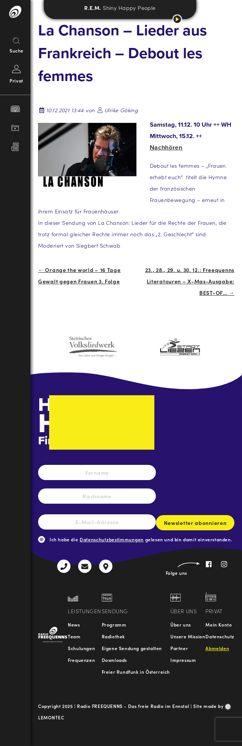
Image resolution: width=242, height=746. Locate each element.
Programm (114, 624)
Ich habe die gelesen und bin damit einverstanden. (141, 539)
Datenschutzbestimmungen (112, 539)
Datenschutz (219, 636)
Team (74, 636)
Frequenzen (81, 660)
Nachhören (166, 147)
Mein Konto (218, 624)
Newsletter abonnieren (195, 524)
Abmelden (217, 648)
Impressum (183, 660)
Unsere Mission (187, 636)
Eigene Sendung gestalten (132, 648)
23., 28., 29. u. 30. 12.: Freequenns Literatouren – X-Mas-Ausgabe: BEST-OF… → (189, 281)
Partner (179, 648)
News (74, 624)
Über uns (180, 624)
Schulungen (81, 648)
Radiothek (113, 636)
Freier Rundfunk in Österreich (136, 671)
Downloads (114, 660)
